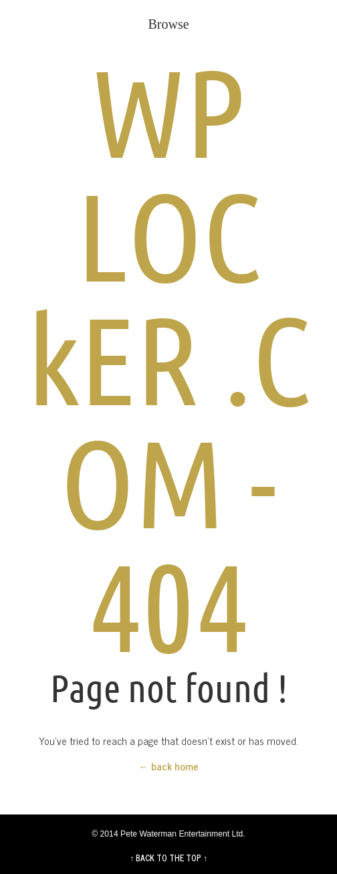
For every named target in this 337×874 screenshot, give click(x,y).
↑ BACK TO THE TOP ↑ (168, 858)
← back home (168, 766)
